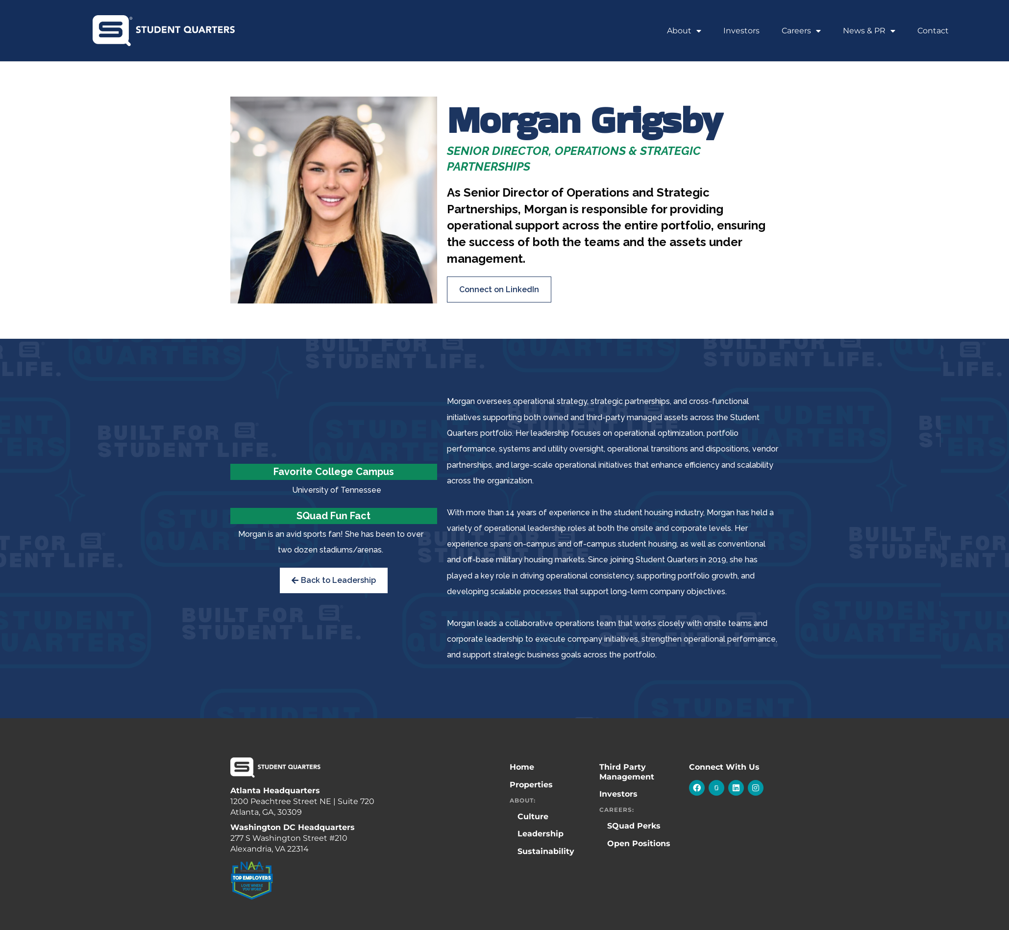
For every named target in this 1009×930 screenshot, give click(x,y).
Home (522, 767)
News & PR (869, 31)
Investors (741, 30)
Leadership (540, 833)
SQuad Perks (634, 825)
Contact (933, 30)
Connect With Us (724, 767)
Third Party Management (626, 771)
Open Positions (638, 843)
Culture (532, 816)
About (684, 31)
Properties (531, 784)
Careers (801, 31)
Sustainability (545, 851)
